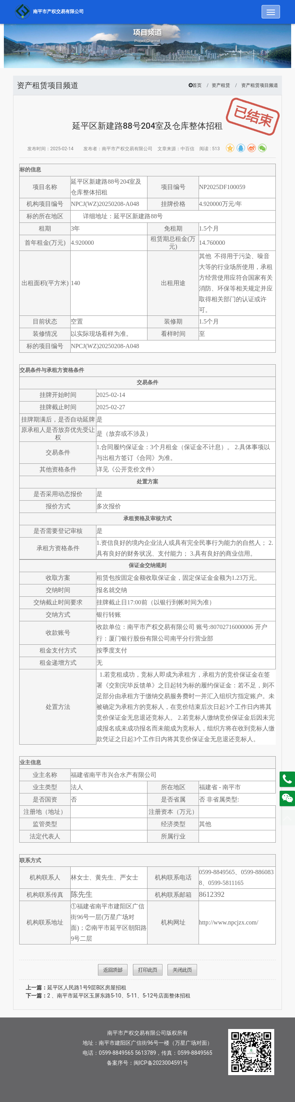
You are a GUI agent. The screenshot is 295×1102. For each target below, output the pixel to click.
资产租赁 (221, 85)
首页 (197, 85)
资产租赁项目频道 (259, 85)
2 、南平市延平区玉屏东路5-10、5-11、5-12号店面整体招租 (108, 995)
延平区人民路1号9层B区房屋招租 (76, 987)
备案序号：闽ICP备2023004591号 (147, 1063)
